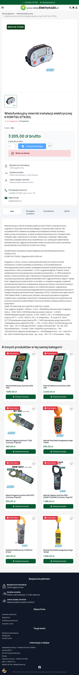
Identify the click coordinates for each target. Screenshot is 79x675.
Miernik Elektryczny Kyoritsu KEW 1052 (19, 387)
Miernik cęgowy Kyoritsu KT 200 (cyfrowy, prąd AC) (19, 441)
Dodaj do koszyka (32, 146)
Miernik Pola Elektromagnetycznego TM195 (58, 441)
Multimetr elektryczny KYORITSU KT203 (19, 551)
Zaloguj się (6, 636)
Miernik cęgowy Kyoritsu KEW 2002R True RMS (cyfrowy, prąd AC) (58, 496)
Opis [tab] (12, 211)
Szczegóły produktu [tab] (30, 212)
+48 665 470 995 (22, 193)
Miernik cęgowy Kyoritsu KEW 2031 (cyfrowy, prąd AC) (20, 496)
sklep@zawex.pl (15, 201)
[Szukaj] (70, 7)
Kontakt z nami (7, 624)
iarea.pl (64, 672)
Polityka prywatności (10, 620)
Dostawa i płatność (9, 614)
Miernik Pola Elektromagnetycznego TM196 (58, 551)
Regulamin (6, 617)
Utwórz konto (7, 638)
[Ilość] (11, 146)
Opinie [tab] (67, 211)
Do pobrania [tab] (49, 211)
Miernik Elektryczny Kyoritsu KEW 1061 (57, 387)
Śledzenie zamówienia (10, 633)
